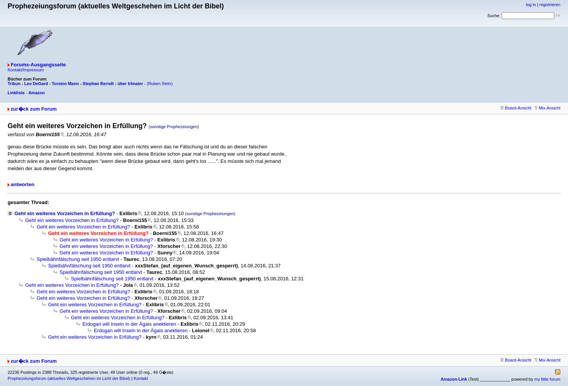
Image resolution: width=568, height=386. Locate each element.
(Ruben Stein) (160, 83)
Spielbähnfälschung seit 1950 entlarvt (78, 259)
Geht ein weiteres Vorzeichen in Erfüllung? (64, 213)
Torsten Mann (65, 83)
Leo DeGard (36, 83)
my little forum (547, 379)
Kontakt (141, 378)
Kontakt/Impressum (26, 70)
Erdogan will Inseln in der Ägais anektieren (129, 324)
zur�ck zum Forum (34, 109)
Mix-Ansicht (547, 108)
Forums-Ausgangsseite (38, 65)
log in (531, 4)
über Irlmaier (130, 83)
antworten (22, 184)
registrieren (549, 4)
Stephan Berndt (98, 83)
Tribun (14, 83)
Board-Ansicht (515, 108)
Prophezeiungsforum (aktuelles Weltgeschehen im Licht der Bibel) (69, 378)
